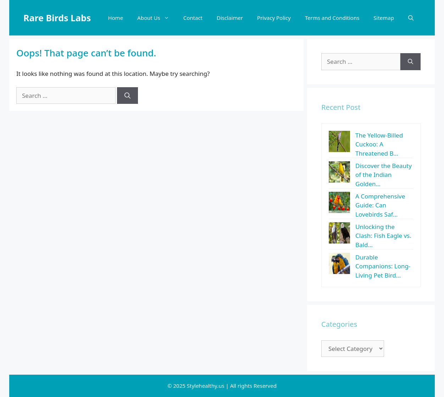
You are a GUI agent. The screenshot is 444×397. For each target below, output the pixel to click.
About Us (156, 17)
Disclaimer (230, 17)
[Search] (127, 95)
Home (115, 17)
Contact (192, 17)
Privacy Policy (274, 17)
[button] (411, 17)
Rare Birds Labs (57, 18)
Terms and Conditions (332, 17)
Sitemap (383, 17)
